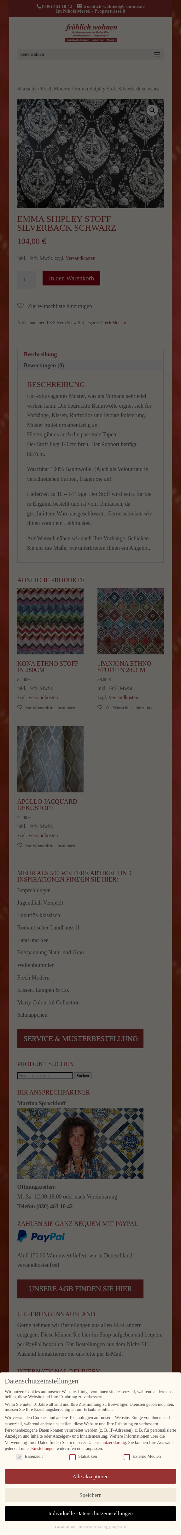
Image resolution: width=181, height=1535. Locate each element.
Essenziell (29, 1456)
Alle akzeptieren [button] (90, 1476)
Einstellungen (43, 1448)
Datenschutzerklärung (106, 1442)
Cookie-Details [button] (65, 1527)
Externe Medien (142, 1456)
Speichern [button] (90, 1495)
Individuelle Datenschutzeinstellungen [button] (90, 1513)
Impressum (118, 1527)
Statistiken (83, 1456)
